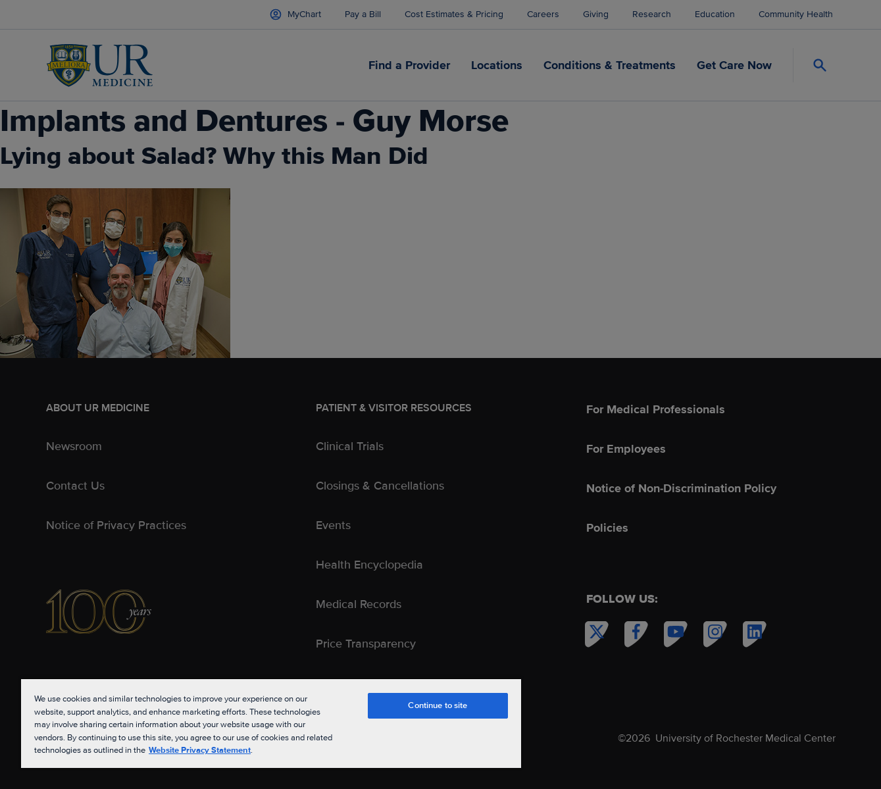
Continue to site (437, 705)
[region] (271, 723)
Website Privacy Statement (200, 750)
